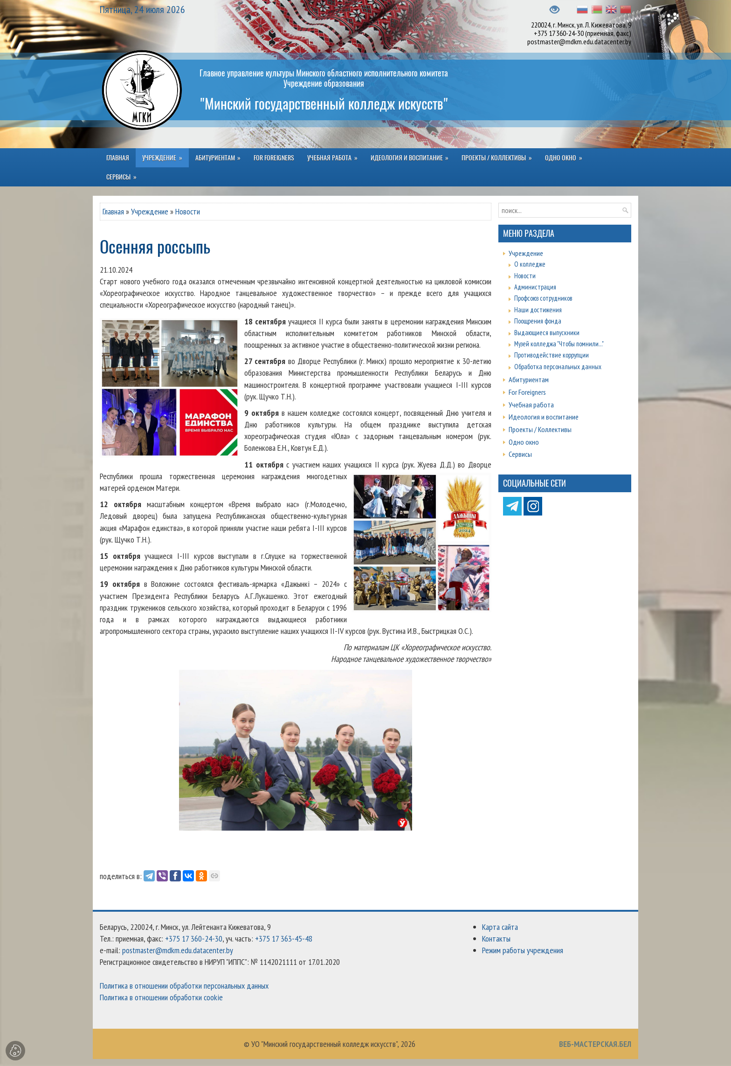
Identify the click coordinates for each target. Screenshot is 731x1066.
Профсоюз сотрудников (543, 298)
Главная (113, 211)
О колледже (529, 264)
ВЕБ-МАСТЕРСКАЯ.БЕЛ (595, 1043)
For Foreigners (527, 392)
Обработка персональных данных (557, 366)
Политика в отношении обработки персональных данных (184, 985)
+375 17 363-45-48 (283, 938)
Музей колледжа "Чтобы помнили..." (559, 343)
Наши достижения (538, 309)
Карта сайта (500, 927)
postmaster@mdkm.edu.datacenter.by (579, 41)
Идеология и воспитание (544, 416)
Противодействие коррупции (551, 355)
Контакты (496, 938)
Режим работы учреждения (522, 950)
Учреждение (149, 211)
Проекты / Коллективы (540, 429)
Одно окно (524, 442)
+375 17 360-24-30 (559, 33)
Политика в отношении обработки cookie (161, 997)
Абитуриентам (529, 379)
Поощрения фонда (537, 320)
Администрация (535, 286)
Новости (187, 211)
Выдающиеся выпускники (546, 332)
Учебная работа (531, 404)
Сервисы (520, 454)
